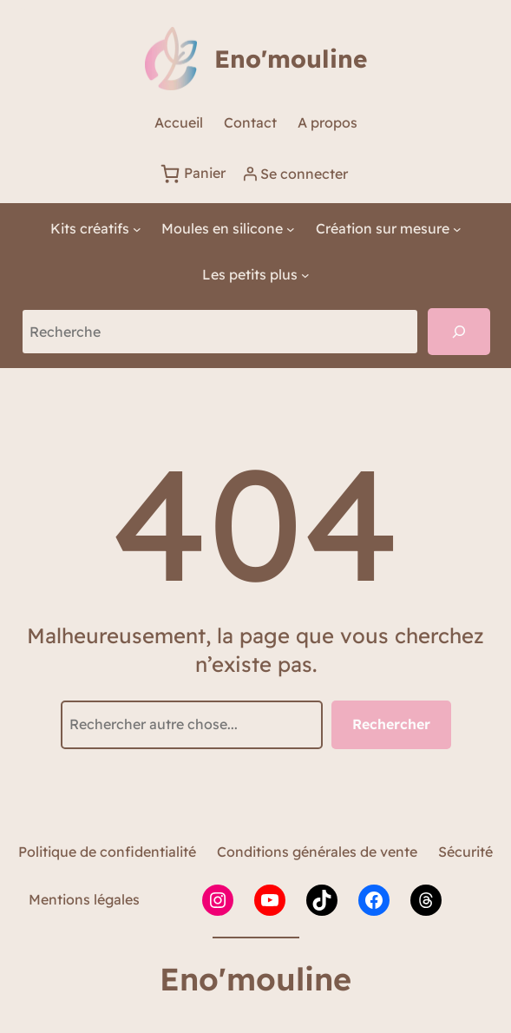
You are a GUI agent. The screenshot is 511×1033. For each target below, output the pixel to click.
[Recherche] (459, 331)
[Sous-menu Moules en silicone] (228, 228)
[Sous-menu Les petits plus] (256, 274)
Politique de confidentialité (107, 851)
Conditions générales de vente (317, 851)
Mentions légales (84, 899)
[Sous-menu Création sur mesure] (389, 228)
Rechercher (391, 724)
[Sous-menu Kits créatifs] (95, 228)
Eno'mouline (290, 58)
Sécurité (465, 851)
